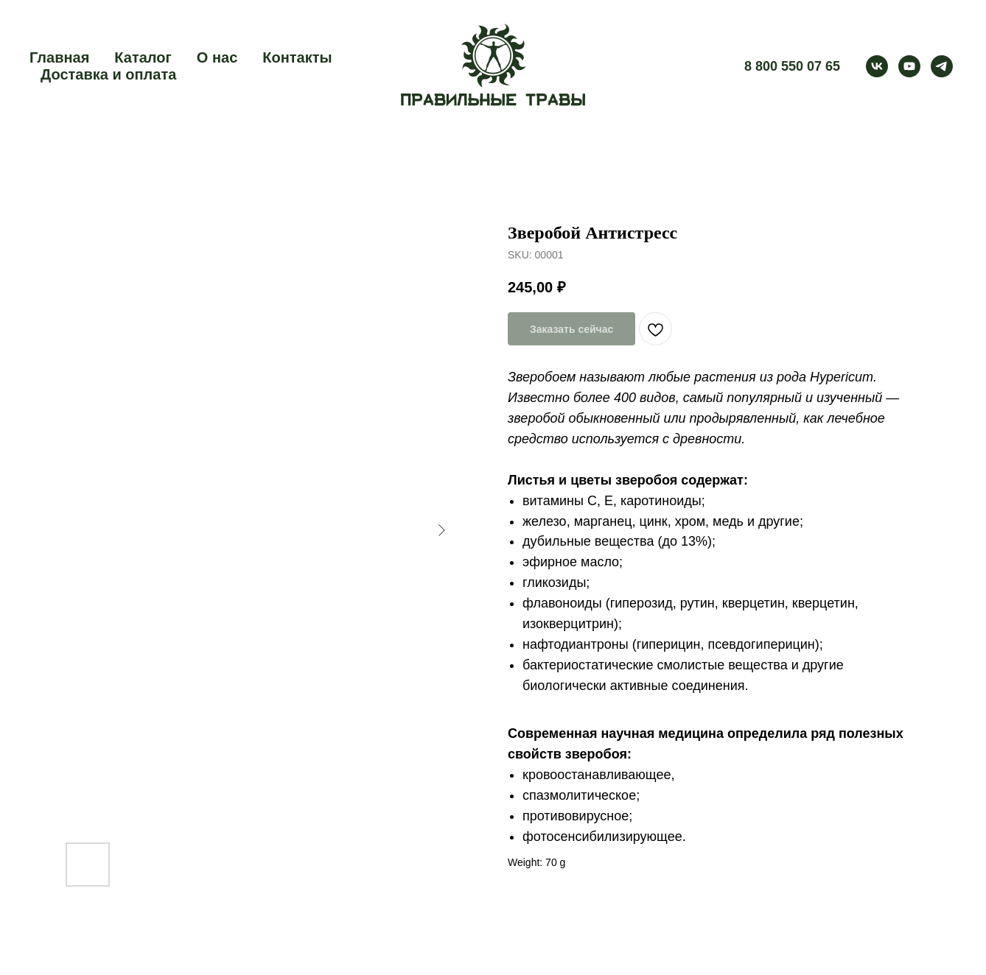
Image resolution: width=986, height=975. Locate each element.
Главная (59, 57)
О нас (217, 57)
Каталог (142, 57)
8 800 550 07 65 (792, 66)
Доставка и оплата (108, 74)
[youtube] (909, 66)
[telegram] (942, 66)
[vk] (877, 66)
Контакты (297, 57)
